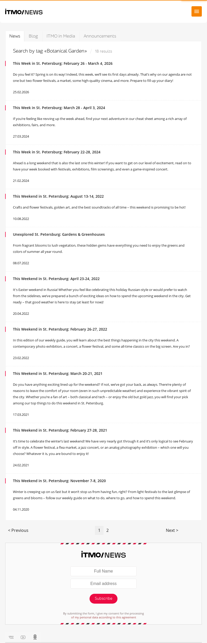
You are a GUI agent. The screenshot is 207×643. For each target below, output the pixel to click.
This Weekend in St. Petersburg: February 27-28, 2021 (60, 430)
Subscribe (103, 598)
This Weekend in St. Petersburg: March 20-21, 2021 (57, 373)
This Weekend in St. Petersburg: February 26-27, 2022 (60, 329)
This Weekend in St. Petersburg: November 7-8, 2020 (59, 480)
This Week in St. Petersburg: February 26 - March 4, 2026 (63, 63)
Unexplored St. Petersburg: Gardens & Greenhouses (59, 234)
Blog (33, 36)
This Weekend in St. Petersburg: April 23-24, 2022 (56, 278)
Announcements (100, 36)
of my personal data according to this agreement (103, 617)
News (14, 36)
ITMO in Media (61, 36)
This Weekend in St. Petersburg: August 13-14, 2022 (58, 196)
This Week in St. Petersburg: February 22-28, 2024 (56, 151)
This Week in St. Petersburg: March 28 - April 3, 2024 (59, 107)
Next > (172, 530)
